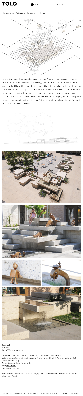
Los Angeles (64, 393)
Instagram (76, 393)
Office (60, 5)
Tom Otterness (41, 100)
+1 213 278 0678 (33, 393)
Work (37, 5)
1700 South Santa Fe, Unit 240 (49, 393)
